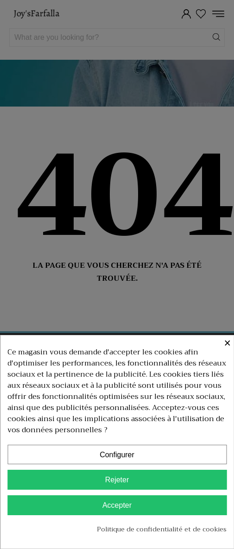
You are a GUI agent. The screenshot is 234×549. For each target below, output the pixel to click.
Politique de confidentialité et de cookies (162, 529)
